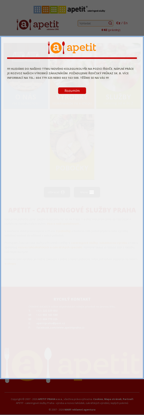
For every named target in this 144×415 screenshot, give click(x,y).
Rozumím (72, 90)
